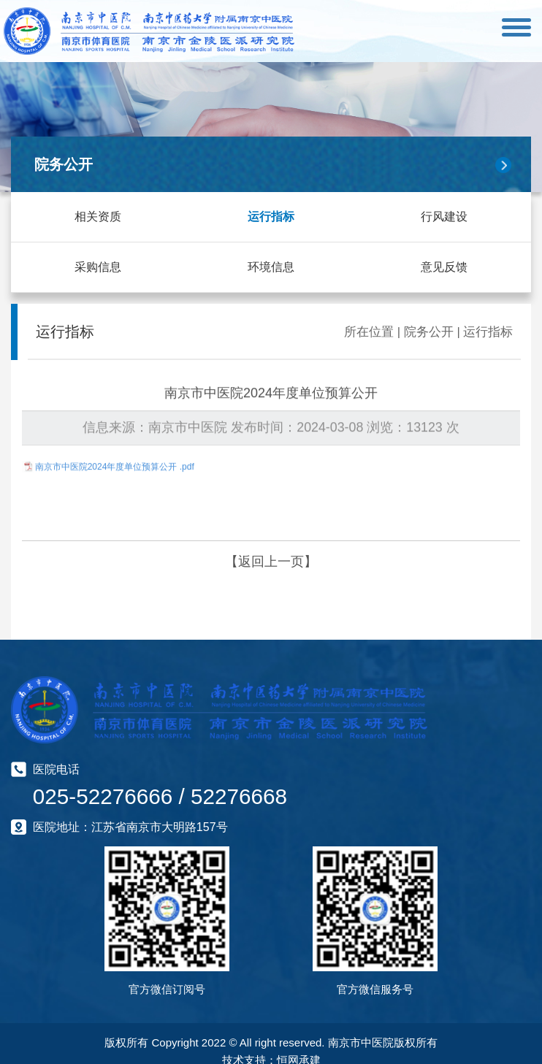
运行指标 (271, 216)
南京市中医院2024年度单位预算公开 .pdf (114, 464)
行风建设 (444, 216)
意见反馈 (444, 267)
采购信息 (98, 267)
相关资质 (98, 216)
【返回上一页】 (271, 561)
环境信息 (271, 267)
